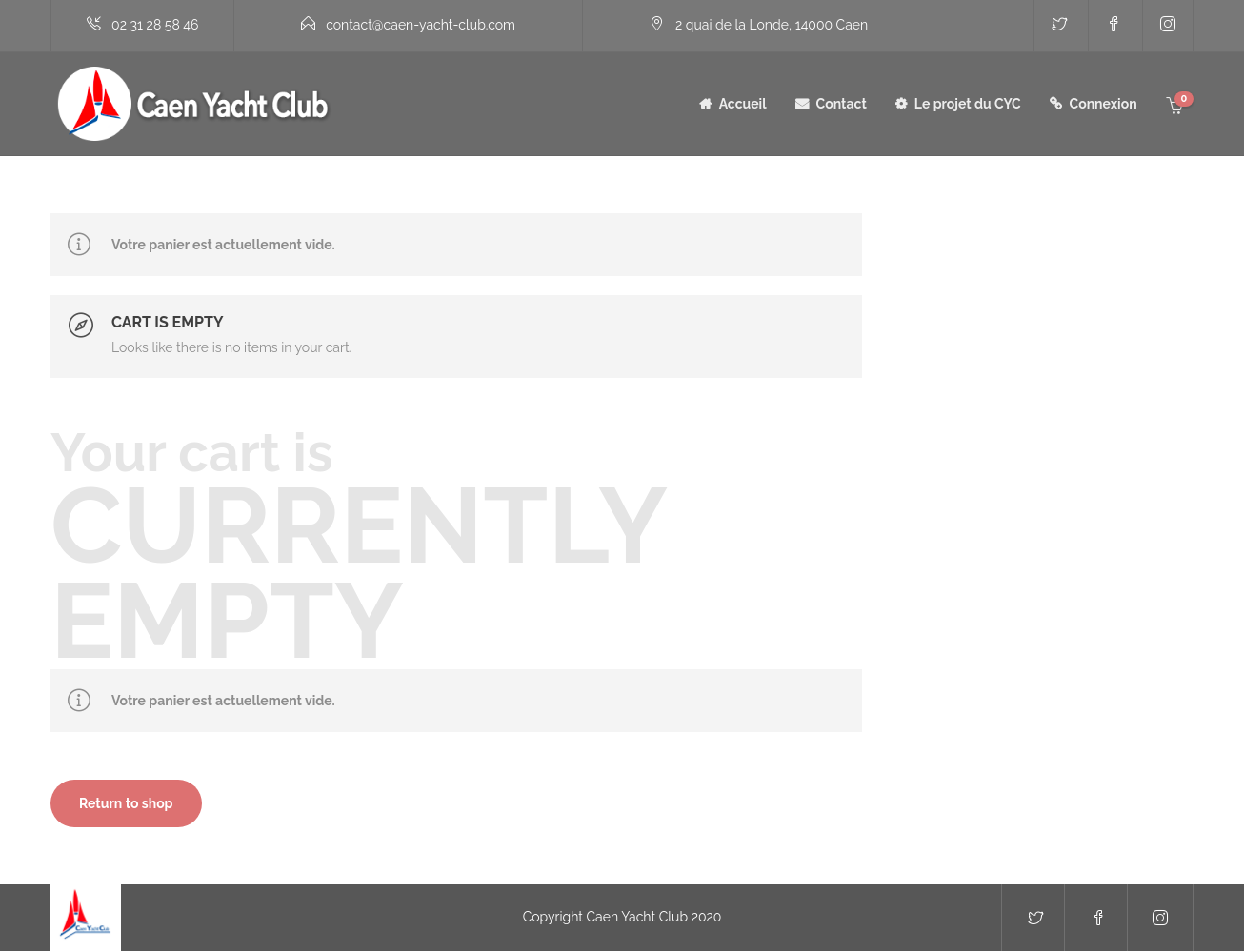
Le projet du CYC (967, 103)
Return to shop (126, 803)
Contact (841, 103)
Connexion (1103, 103)
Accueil (743, 103)
